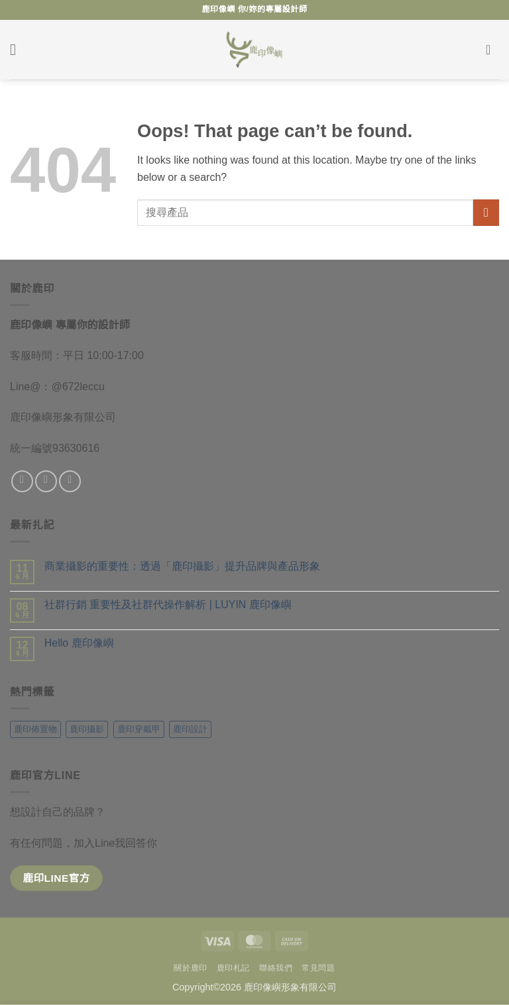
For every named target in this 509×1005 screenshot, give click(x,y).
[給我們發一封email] (70, 481)
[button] (18, 49)
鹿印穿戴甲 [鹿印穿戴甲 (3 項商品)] (138, 729)
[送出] (486, 212)
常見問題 (318, 968)
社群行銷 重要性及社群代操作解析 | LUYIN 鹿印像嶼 (168, 604)
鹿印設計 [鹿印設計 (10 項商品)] (190, 729)
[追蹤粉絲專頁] (22, 481)
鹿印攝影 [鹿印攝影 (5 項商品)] (87, 729)
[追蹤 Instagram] (46, 481)
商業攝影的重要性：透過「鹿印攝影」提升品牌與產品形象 (182, 566)
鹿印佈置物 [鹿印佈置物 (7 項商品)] (35, 729)
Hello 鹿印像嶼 (79, 643)
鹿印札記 (233, 968)
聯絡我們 (275, 968)
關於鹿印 (190, 968)
